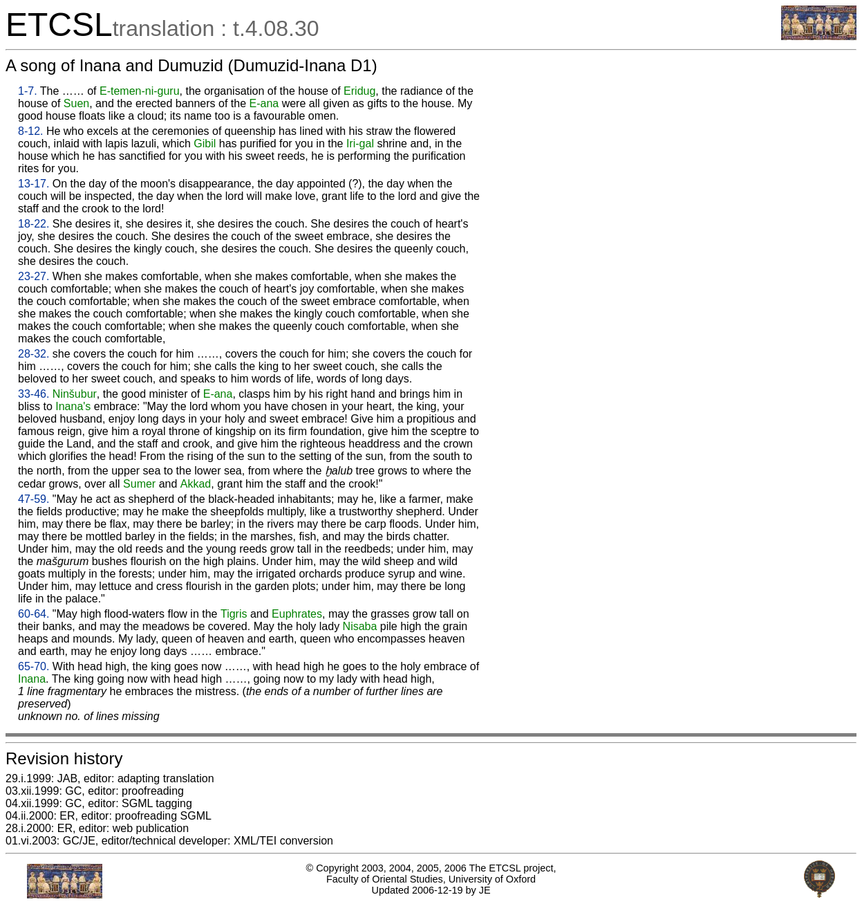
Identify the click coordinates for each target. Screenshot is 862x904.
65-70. (33, 666)
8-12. (30, 131)
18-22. (33, 224)
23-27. (33, 276)
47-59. (33, 499)
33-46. (33, 394)
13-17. (33, 184)
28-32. (33, 354)
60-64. (33, 614)
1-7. (27, 91)
